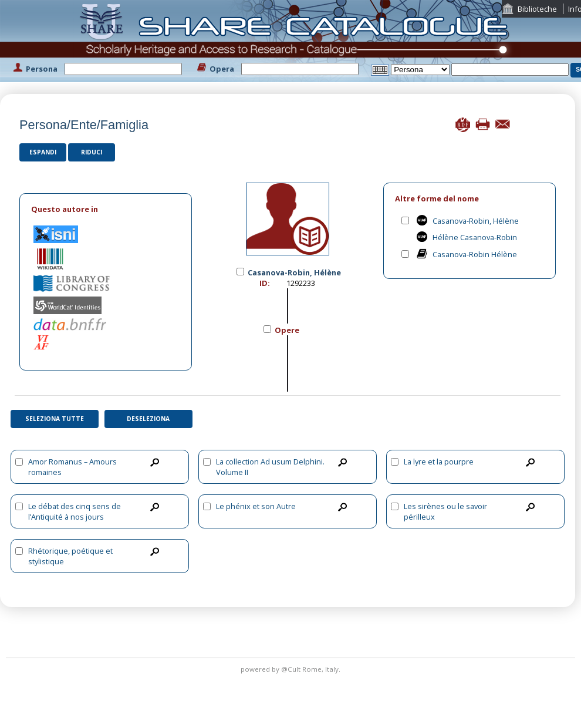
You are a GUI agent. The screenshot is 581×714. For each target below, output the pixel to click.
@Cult (291, 669)
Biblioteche (537, 9)
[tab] (105, 209)
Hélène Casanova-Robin (475, 237)
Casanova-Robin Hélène (475, 254)
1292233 (300, 283)
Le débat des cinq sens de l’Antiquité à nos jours (74, 511)
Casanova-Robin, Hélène (476, 220)
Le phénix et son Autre (256, 506)
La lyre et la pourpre (439, 461)
